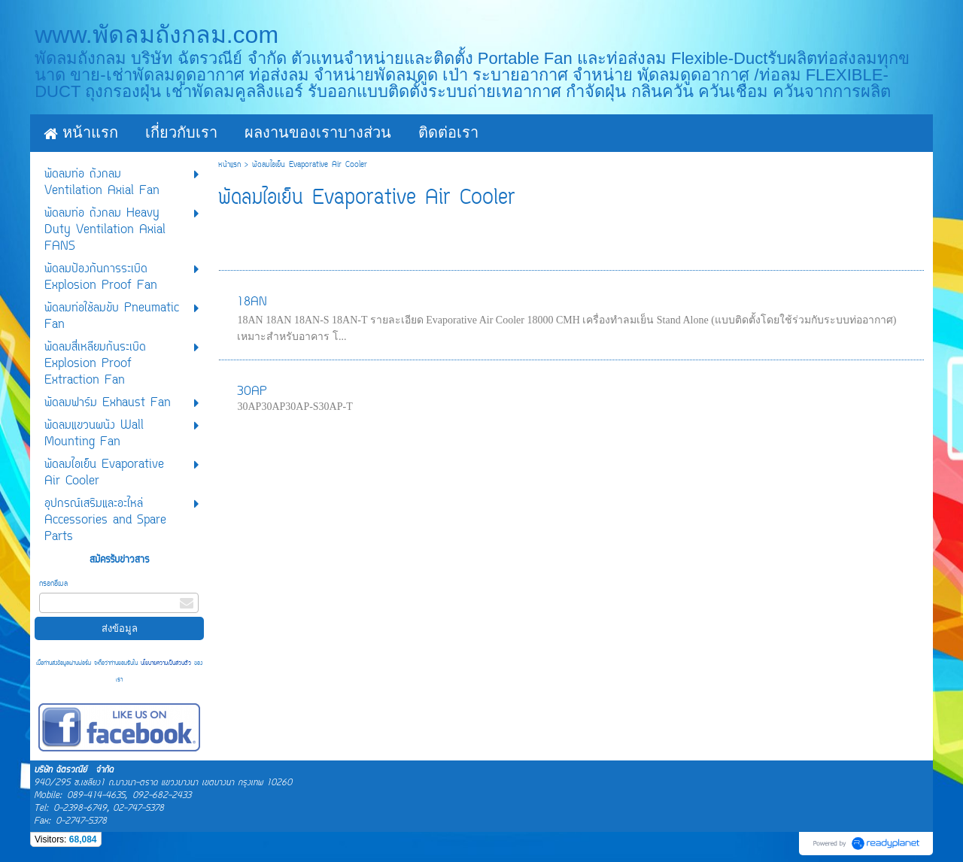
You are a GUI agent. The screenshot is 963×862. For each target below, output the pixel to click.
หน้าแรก (229, 165)
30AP (252, 392)
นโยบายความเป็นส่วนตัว (166, 663)
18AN (252, 302)
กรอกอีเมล (53, 584)
